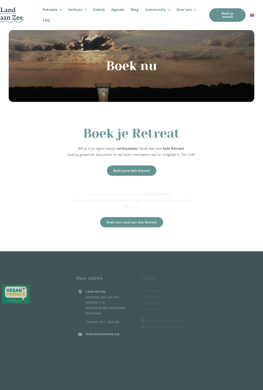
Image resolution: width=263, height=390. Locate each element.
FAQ (46, 20)
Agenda (117, 9)
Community (157, 9)
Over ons (186, 9)
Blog (134, 9)
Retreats (52, 9)
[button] (52, 9)
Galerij (99, 9)
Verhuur (77, 9)
